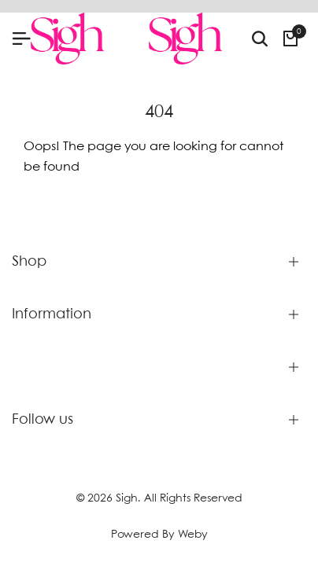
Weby (193, 534)
